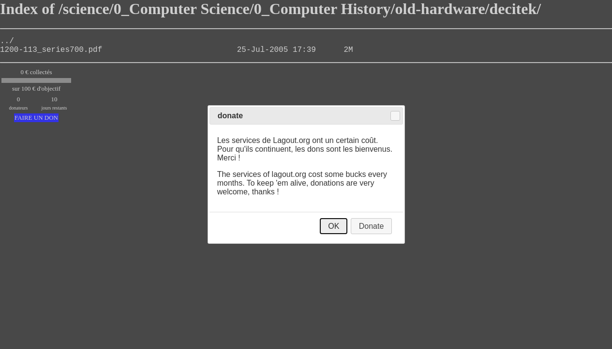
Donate (371, 226)
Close (395, 116)
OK (333, 226)
